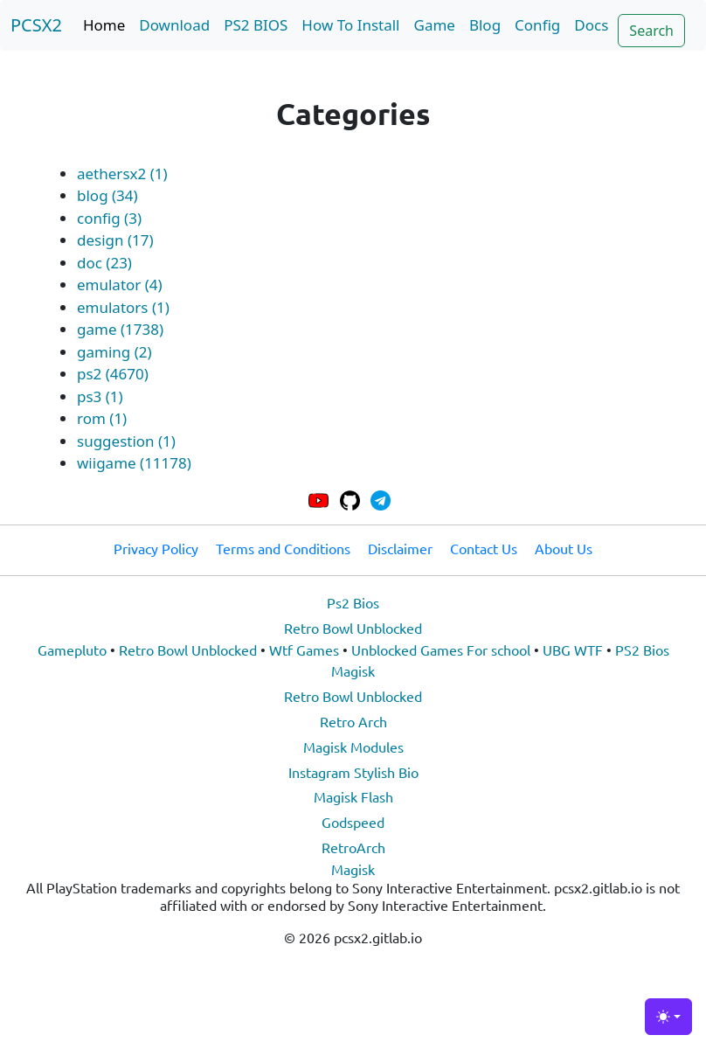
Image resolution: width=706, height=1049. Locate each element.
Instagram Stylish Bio (353, 772)
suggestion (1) (126, 441)
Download (174, 25)
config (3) (109, 218)
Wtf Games (304, 649)
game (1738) (120, 329)
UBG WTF (573, 649)
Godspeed (353, 821)
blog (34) (107, 195)
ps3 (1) (100, 396)
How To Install (350, 25)
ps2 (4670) (113, 374)
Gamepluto (72, 649)
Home (104, 25)
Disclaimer (400, 548)
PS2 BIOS (255, 25)
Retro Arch (353, 721)
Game (434, 25)
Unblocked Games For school (440, 649)
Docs (591, 25)
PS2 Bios (642, 649)
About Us (563, 548)
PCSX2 (36, 25)
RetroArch (353, 847)
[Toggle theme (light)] (668, 1016)
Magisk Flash (353, 796)
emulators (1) (123, 307)
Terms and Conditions (283, 548)
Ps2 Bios (353, 602)
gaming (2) (114, 352)
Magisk (353, 670)
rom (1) (102, 418)
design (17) (115, 240)
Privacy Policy (156, 548)
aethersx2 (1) (122, 173)
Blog (485, 25)
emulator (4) (120, 284)
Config (537, 25)
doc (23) (104, 263)
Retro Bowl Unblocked (353, 627)
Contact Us (483, 548)
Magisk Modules (353, 746)
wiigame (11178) (134, 463)
